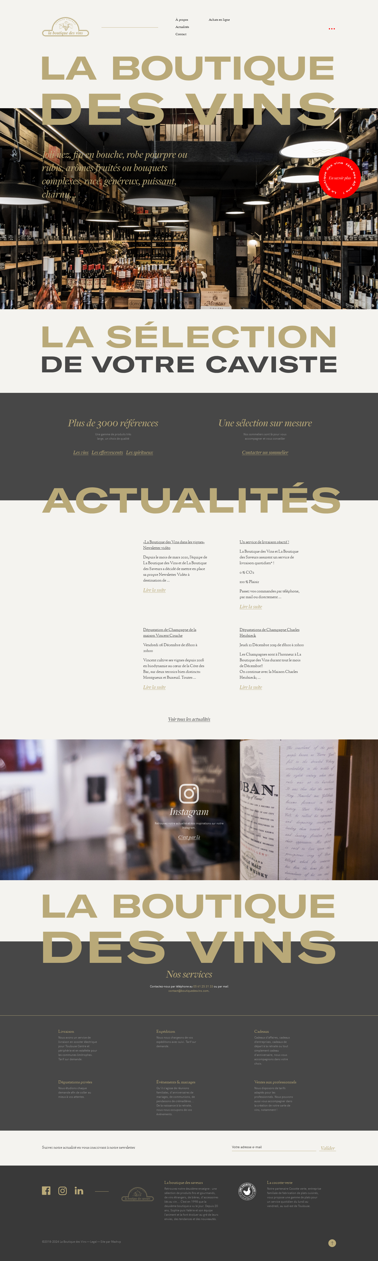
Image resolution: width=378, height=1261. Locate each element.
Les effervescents (107, 452)
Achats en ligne (219, 20)
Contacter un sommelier (265, 452)
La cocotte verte (279, 1183)
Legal (93, 1241)
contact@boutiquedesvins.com (189, 991)
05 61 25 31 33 (203, 986)
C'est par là (189, 838)
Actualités (182, 27)
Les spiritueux (139, 452)
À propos (182, 20)
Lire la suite (154, 590)
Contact (181, 35)
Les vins (80, 452)
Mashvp (116, 1241)
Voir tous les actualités (189, 719)
